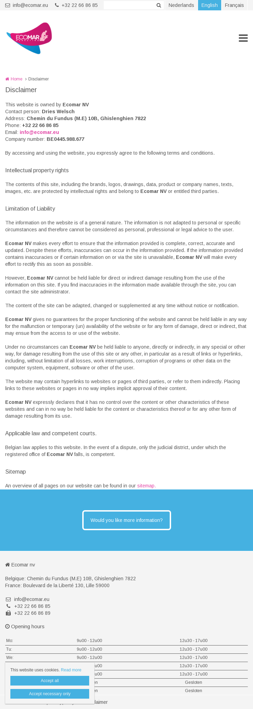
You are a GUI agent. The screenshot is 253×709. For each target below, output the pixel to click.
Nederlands (181, 5)
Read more (71, 670)
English (210, 5)
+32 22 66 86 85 (76, 5)
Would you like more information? (127, 520)
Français (234, 5)
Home (16, 79)
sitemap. (146, 485)
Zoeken (158, 5)
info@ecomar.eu (26, 5)
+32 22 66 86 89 (27, 613)
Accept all (50, 680)
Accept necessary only (50, 693)
